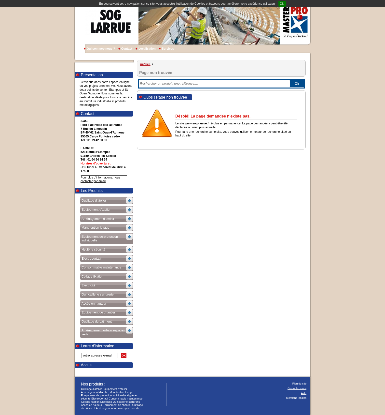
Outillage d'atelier (91, 388)
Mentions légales (296, 397)
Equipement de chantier (117, 404)
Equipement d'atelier (115, 388)
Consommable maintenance (125, 398)
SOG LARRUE (110, 22)
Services (168, 48)
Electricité (106, 401)
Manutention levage (121, 392)
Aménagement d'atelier (95, 392)
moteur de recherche (266, 131)
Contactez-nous (297, 388)
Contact (126, 48)
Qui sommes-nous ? (101, 48)
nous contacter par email (100, 179)
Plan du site (299, 383)
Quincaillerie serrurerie (126, 401)
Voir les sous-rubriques (106, 201)
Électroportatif (99, 398)
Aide (303, 393)
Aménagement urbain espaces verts (117, 408)
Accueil (87, 365)
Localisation (147, 48)
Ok (297, 84)
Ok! (282, 3)
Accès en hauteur (91, 404)
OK (124, 355)
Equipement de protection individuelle (103, 395)
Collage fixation (90, 401)
